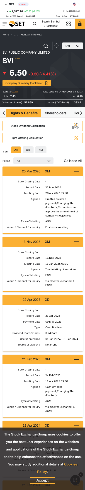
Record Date (33, 187)
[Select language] (76, 4)
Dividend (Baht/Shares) (26, 333)
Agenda (35, 199)
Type (37, 327)
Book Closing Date (29, 181)
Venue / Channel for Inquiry (23, 227)
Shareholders (55, 113)
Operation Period (30, 339)
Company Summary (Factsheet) (27, 83)
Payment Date (31, 321)
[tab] (16, 150)
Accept (42, 480)
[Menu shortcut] (68, 24)
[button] (4, 113)
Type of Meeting (30, 221)
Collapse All (73, 161)
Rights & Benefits (24, 113)
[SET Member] (80, 24)
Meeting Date (32, 193)
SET (9, 4)
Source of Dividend (29, 344)
